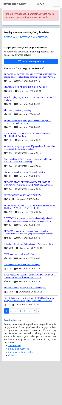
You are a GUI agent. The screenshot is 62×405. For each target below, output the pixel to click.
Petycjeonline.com (14, 4)
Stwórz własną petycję (31, 61)
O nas (11, 355)
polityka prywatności (18, 348)
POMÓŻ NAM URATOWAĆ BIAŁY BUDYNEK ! (26, 37)
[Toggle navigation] (56, 4)
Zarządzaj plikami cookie (20, 352)
